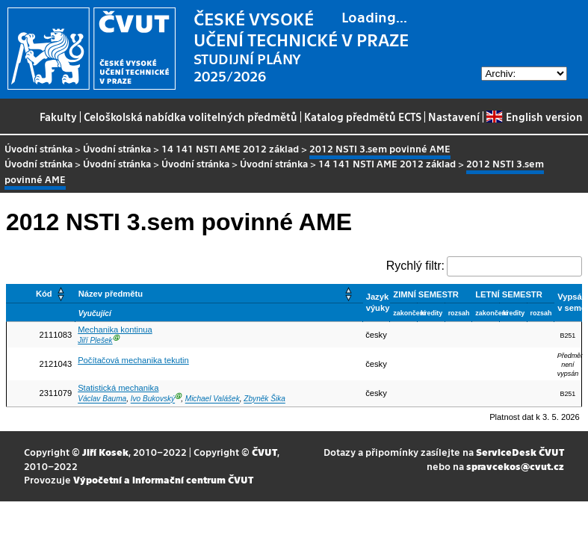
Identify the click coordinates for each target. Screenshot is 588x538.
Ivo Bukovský (153, 399)
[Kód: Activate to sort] (41, 293)
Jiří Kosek (105, 451)
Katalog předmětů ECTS (362, 116)
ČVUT (264, 451)
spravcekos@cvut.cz (515, 465)
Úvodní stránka (38, 148)
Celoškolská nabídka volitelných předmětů (190, 116)
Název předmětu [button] (110, 293)
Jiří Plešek (95, 340)
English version (534, 116)
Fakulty (58, 116)
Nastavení (454, 116)
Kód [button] (44, 293)
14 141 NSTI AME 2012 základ (230, 148)
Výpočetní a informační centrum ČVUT (163, 479)
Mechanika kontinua (115, 329)
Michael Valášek (212, 399)
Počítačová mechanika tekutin (133, 360)
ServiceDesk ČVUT (520, 451)
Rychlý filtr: (415, 265)
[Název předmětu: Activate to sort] (218, 293)
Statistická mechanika (118, 387)
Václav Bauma (102, 399)
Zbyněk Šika (264, 399)
